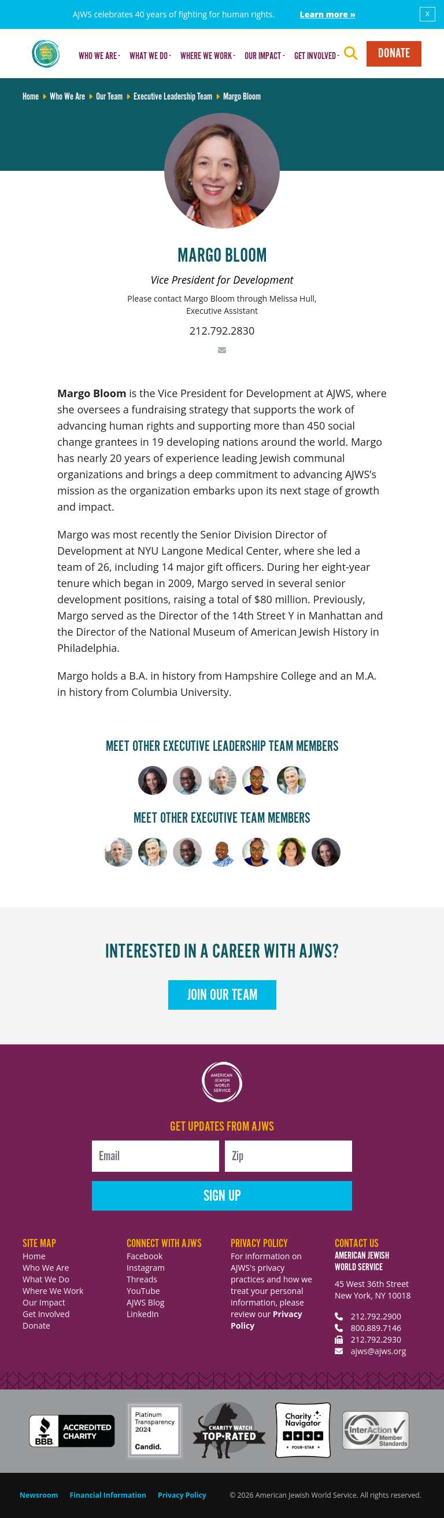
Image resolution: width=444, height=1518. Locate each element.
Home (34, 1256)
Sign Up (222, 1196)
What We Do (46, 1279)
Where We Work (53, 1290)
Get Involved (46, 1313)
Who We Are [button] (98, 56)
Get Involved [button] (315, 56)
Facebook (144, 1256)
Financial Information (108, 1495)
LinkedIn (143, 1313)
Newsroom (39, 1495)
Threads (142, 1279)
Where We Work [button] (206, 56)
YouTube (143, 1290)
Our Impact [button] (263, 56)
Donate (394, 53)
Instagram (146, 1267)
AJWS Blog (145, 1302)
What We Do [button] (149, 56)
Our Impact (44, 1302)
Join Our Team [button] (222, 995)
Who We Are (46, 1267)
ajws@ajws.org (378, 1350)
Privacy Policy (182, 1495)
